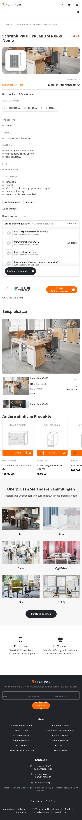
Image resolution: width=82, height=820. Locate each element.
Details (18, 452)
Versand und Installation (14, 809)
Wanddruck (60, 812)
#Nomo (30, 202)
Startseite (7, 24)
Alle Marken (21, 812)
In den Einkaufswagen (63, 289)
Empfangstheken (21, 740)
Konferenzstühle (60, 725)
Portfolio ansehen (41, 613)
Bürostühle (21, 745)
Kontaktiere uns (41, 812)
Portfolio (69, 809)
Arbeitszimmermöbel (21, 725)
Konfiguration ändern (20, 271)
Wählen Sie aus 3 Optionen (26, 244)
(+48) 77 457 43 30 (43, 774)
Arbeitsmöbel (21, 730)
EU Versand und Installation (46, 809)
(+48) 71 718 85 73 (43, 777)
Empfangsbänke (60, 740)
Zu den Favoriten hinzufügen (63, 84)
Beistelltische (60, 750)
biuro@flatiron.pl (43, 782)
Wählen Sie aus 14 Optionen (26, 234)
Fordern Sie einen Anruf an (41, 705)
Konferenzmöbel (21, 735)
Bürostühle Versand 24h (22, 750)
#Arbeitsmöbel (12, 202)
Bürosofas (60, 745)
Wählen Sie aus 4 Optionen (26, 254)
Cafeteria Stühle (60, 735)
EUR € (49, 801)
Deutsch (34, 801)
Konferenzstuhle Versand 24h (60, 730)
